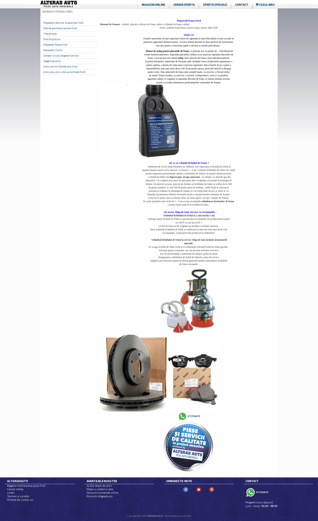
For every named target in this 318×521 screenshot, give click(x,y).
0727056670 (193, 416)
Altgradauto (17, 481)
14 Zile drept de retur (99, 485)
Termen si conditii (18, 496)
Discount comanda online (102, 492)
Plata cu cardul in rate (100, 489)
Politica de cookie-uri (20, 499)
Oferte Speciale (215, 4)
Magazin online (153, 4)
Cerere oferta (184, 4)
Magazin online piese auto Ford (26, 485)
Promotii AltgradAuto (100, 496)
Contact (241, 4)
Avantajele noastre (102, 481)
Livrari (10, 492)
